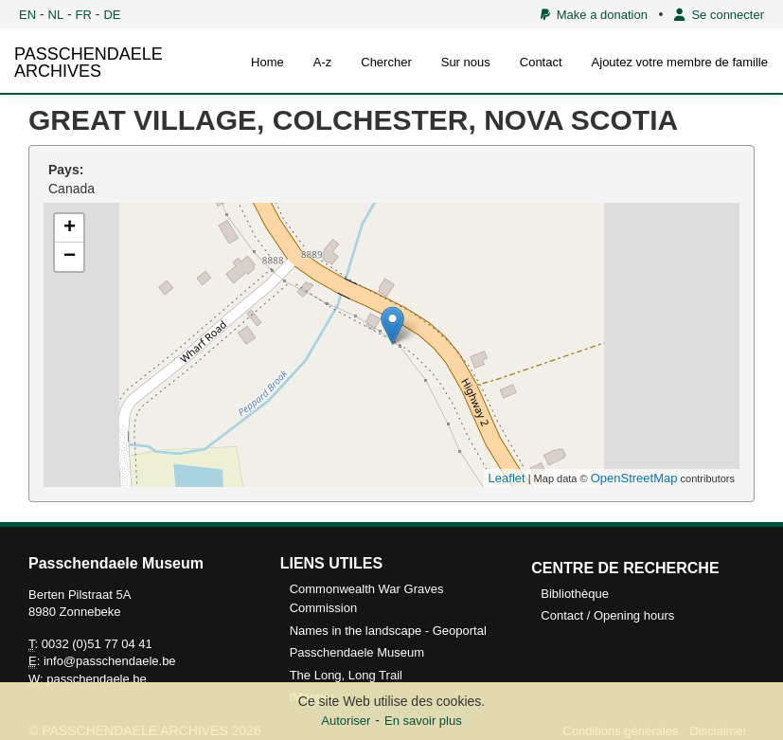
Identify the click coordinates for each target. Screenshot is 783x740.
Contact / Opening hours (607, 615)
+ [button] (69, 228)
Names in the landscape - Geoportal (388, 630)
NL (56, 15)
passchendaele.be (96, 679)
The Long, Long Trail (346, 675)
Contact (541, 62)
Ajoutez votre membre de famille (680, 62)
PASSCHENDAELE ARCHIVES (88, 63)
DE (111, 15)
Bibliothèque (575, 594)
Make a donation (594, 15)
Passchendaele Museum (357, 652)
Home (267, 62)
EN (27, 15)
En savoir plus (423, 720)
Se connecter (719, 15)
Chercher (386, 62)
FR (84, 15)
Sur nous (465, 62)
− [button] (69, 257)
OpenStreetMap (634, 478)
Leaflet (507, 478)
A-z (322, 62)
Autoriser (345, 720)
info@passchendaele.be (110, 661)
